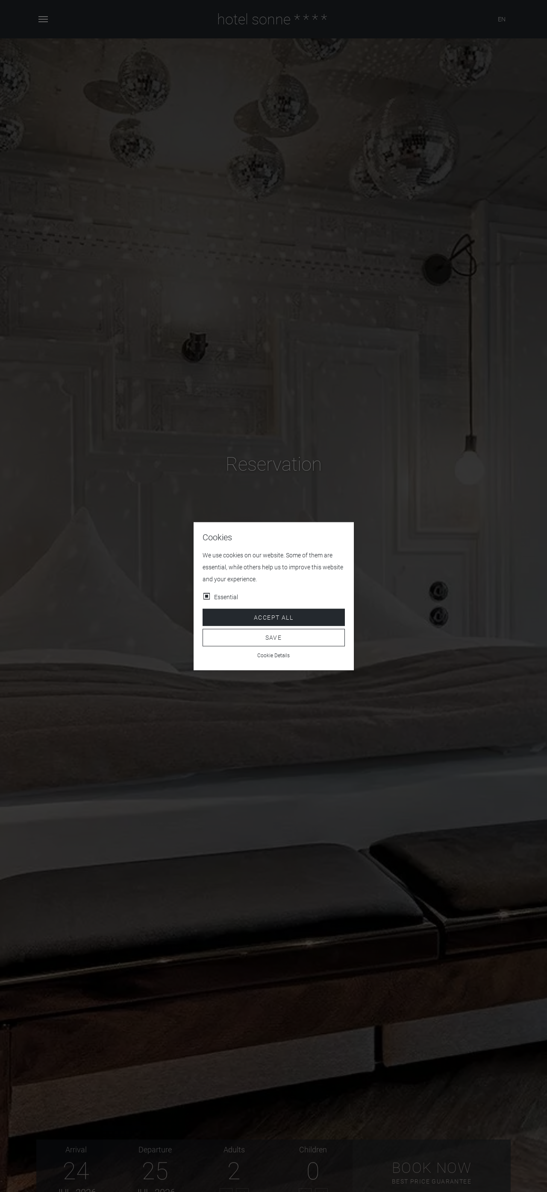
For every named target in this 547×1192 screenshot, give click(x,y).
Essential (226, 596)
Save (273, 637)
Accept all (273, 617)
